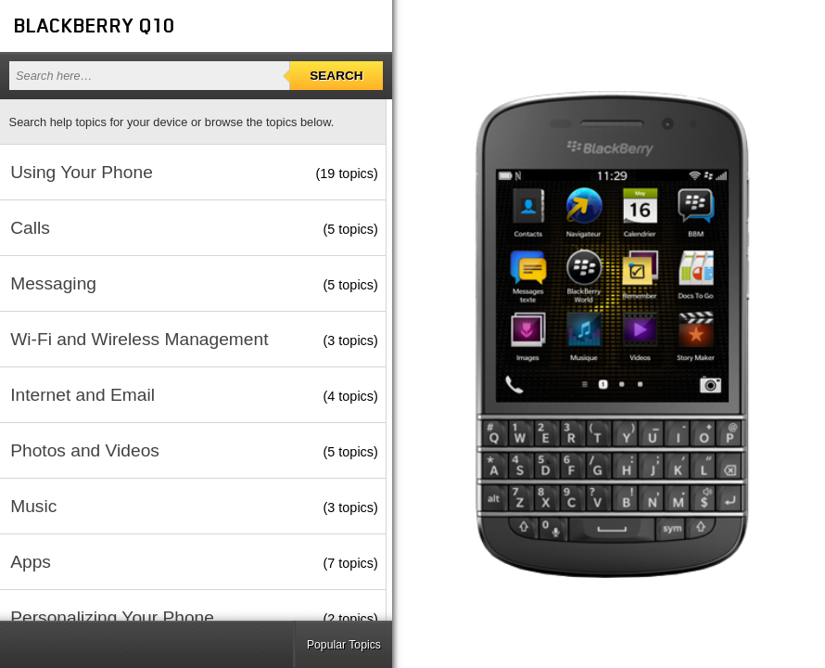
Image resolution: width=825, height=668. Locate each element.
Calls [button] (30, 228)
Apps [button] (30, 562)
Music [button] (33, 506)
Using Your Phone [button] (81, 172)
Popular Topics (344, 644)
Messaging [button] (53, 283)
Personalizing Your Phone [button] (112, 617)
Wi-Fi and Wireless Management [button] (139, 339)
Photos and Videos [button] (84, 450)
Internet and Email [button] (82, 395)
